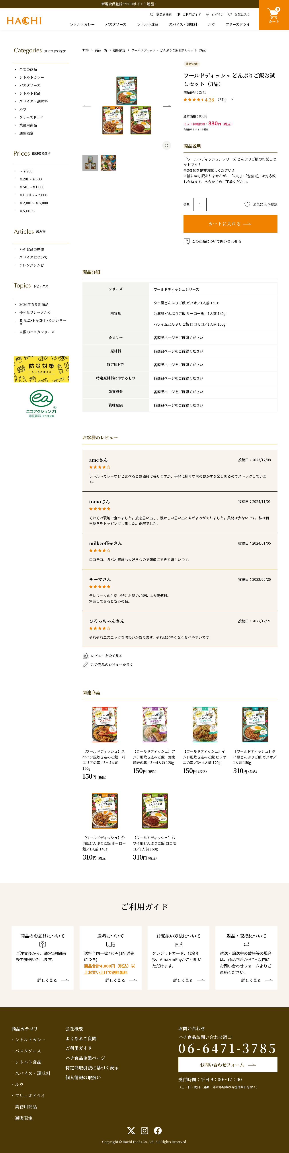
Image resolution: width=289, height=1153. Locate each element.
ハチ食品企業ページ (85, 1058)
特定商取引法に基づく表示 (92, 1067)
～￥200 (25, 171)
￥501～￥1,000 (31, 187)
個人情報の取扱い (83, 1077)
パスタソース (115, 24)
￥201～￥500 (30, 179)
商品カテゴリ (25, 1028)
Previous (86, 105)
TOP (85, 50)
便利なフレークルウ (35, 312)
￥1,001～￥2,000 (33, 195)
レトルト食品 (147, 24)
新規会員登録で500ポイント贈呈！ (129, 3)
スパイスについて (33, 257)
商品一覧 (101, 50)
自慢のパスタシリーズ (37, 332)
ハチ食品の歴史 (31, 249)
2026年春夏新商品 (34, 304)
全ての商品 (28, 69)
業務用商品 (28, 125)
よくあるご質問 (80, 1038)
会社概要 (74, 1028)
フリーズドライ (238, 24)
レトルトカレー (82, 24)
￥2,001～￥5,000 (33, 203)
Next (167, 105)
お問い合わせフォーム (222, 1064)
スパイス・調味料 (183, 24)
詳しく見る (47, 980)
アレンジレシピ (31, 265)
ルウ (211, 24)
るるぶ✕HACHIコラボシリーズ (42, 322)
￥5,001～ (27, 211)
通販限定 (26, 133)
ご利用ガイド (78, 1048)
